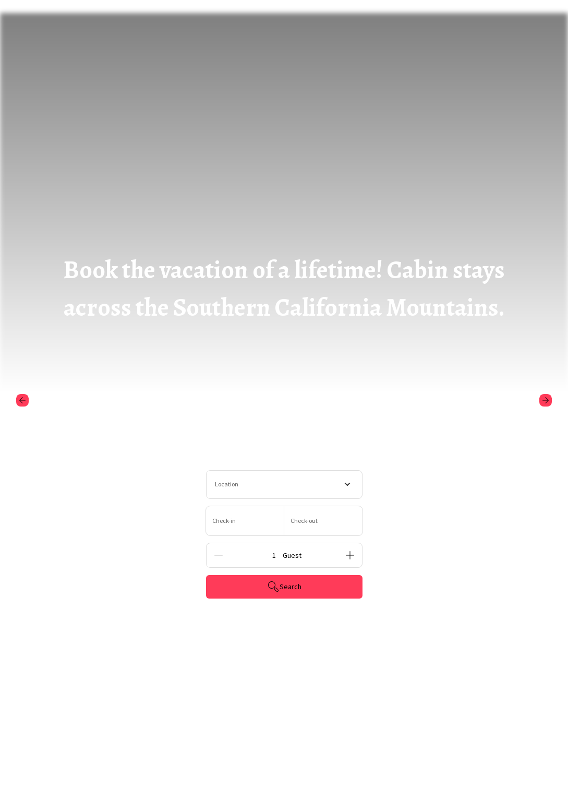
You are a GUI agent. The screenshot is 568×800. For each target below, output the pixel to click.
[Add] (350, 555)
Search (284, 586)
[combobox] (284, 484)
